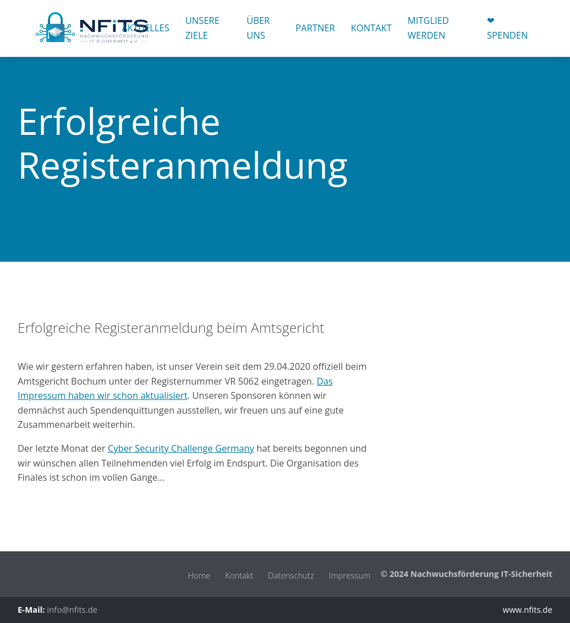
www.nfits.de (527, 609)
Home (199, 575)
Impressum (349, 575)
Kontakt (239, 575)
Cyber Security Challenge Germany (181, 448)
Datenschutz (291, 575)
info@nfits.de (72, 609)
